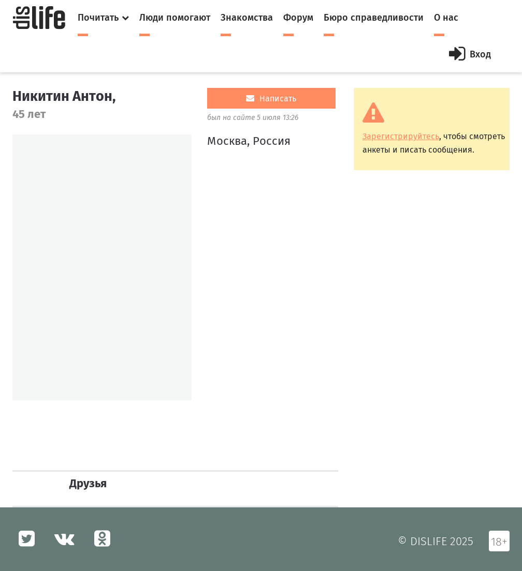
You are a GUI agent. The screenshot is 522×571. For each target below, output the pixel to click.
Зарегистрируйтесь (401, 136)
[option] (102, 267)
